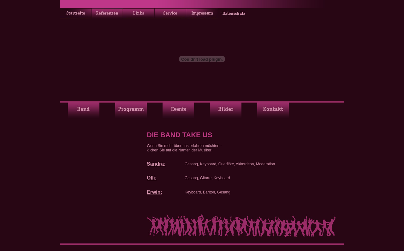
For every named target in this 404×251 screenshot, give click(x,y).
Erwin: (154, 192)
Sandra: (156, 164)
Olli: (152, 178)
